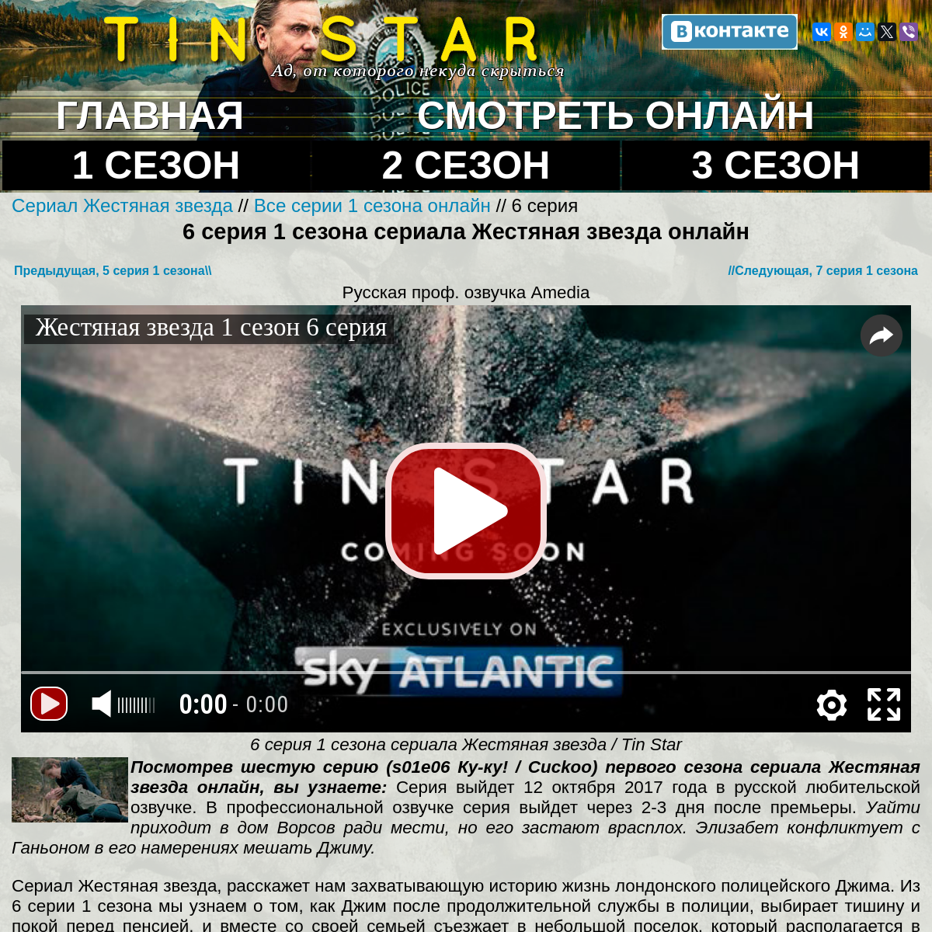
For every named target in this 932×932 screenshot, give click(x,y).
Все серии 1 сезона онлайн (372, 205)
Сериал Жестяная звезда (125, 205)
